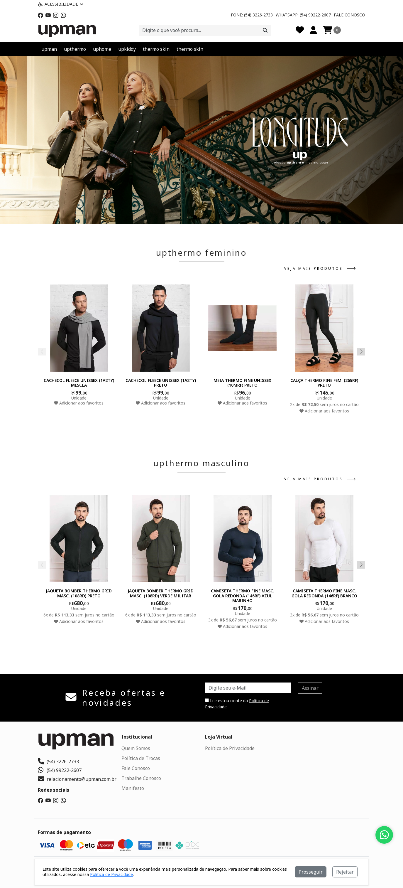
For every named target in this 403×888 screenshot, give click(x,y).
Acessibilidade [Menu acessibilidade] (61, 4)
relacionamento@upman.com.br (77, 779)
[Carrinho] (332, 30)
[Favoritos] (300, 30)
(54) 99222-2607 (60, 770)
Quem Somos (135, 748)
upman (49, 49)
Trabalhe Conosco (141, 778)
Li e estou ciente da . (237, 704)
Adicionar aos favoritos (79, 402)
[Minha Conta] (313, 30)
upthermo (75, 49)
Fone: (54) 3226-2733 (252, 15)
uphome (102, 49)
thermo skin (156, 49)
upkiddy (127, 49)
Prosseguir (311, 872)
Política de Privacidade (230, 748)
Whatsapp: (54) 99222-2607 (303, 15)
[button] (195, 217)
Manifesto (132, 788)
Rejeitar (345, 872)
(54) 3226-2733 (58, 761)
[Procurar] (265, 30)
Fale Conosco (349, 15)
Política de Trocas (140, 758)
